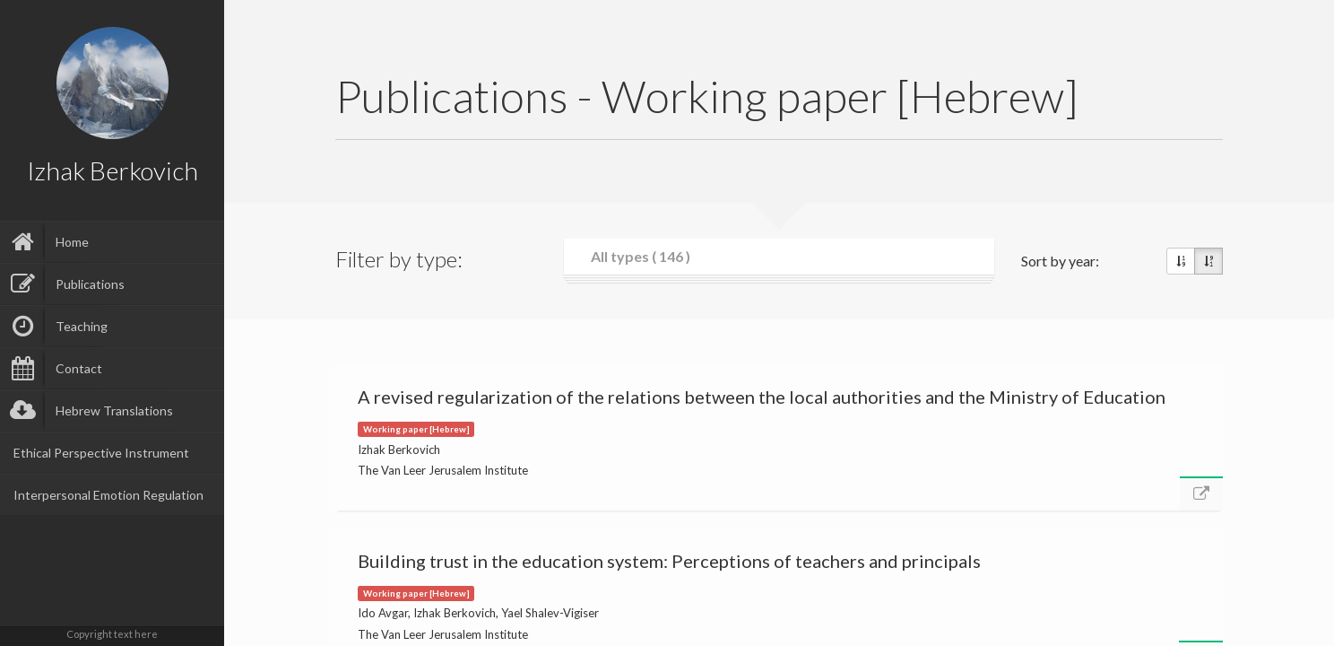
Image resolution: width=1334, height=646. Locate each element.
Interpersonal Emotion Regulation (108, 494)
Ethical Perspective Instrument (101, 452)
